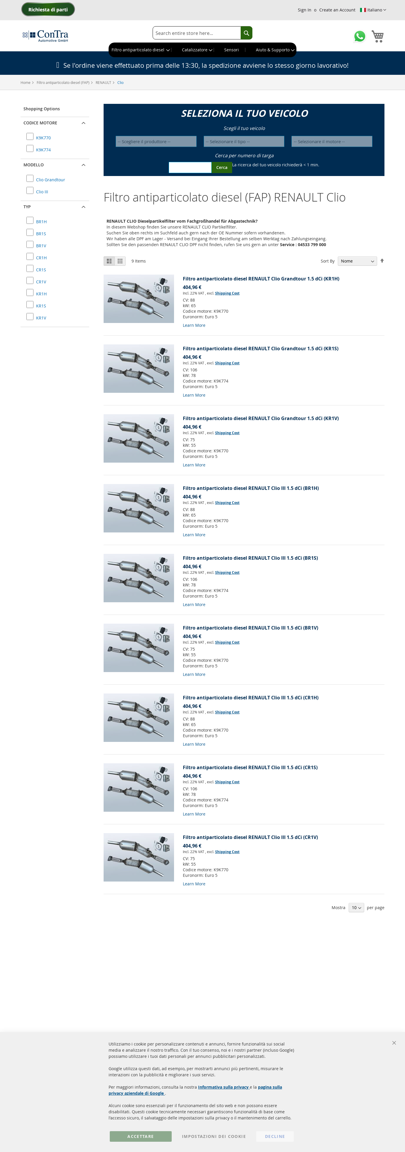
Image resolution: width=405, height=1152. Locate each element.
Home (26, 82)
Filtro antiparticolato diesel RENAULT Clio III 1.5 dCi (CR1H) (250, 697)
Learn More (194, 325)
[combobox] (202, 33)
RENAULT (104, 82)
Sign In (304, 10)
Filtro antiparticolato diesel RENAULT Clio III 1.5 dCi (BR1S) (250, 558)
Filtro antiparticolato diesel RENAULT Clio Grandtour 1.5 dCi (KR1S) (260, 348)
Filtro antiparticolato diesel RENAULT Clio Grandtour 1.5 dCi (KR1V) (261, 418)
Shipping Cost (227, 293)
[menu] (202, 50)
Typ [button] (27, 206)
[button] (373, 10)
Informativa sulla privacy (224, 1087)
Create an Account (337, 10)
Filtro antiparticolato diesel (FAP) (63, 82)
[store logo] (45, 36)
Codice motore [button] (40, 123)
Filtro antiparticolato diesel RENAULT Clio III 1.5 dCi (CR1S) (250, 767)
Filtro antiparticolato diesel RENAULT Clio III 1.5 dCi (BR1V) (250, 628)
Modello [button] (33, 165)
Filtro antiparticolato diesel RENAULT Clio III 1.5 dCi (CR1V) (250, 837)
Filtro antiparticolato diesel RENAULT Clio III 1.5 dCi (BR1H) (251, 488)
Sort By (328, 261)
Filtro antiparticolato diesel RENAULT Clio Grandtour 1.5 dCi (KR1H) (261, 278)
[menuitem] (140, 50)
